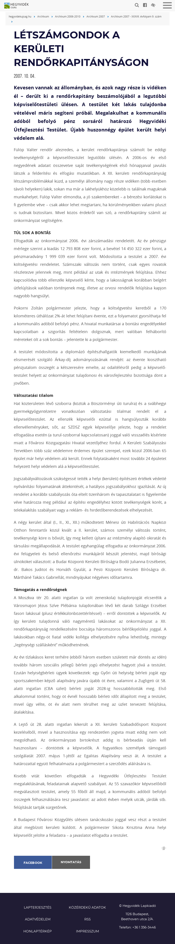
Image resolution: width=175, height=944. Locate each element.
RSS (87, 919)
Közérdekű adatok (87, 907)
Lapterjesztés (37, 907)
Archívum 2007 (96, 16)
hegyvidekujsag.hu (20, 16)
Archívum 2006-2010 (67, 16)
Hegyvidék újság (18, 5)
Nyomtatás (71, 862)
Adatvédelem (37, 919)
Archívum (43, 16)
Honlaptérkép (37, 931)
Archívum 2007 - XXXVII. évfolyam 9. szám (136, 16)
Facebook (33, 862)
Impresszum (87, 931)
